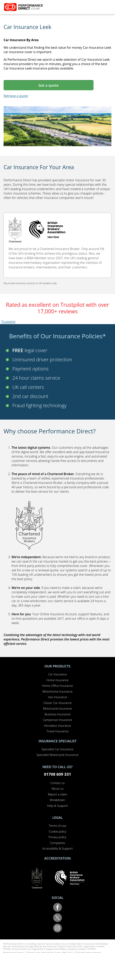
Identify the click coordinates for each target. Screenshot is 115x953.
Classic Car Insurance (57, 703)
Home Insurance (57, 680)
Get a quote (48, 85)
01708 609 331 (57, 774)
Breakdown (57, 800)
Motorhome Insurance (58, 691)
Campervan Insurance (57, 720)
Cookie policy (57, 831)
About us (57, 788)
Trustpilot (8, 322)
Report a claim (57, 794)
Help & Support (57, 806)
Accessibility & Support (57, 848)
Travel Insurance (58, 731)
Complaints (57, 843)
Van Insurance (57, 697)
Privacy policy (57, 837)
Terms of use (57, 826)
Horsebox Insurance (57, 726)
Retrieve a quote (16, 96)
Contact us (57, 783)
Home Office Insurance (57, 686)
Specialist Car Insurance (57, 749)
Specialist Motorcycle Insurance (57, 755)
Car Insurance (57, 674)
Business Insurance (57, 714)
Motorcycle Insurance (57, 708)
